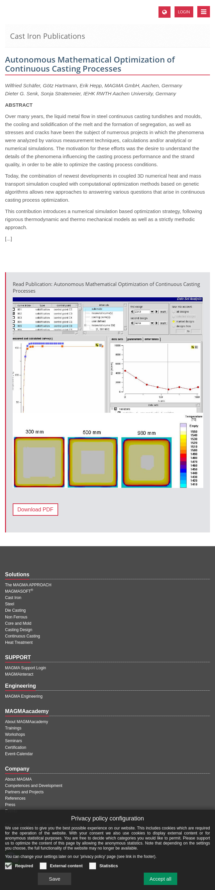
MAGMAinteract (19, 674)
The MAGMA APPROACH (28, 585)
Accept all (160, 884)
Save (54, 884)
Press (10, 804)
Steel (9, 604)
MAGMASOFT (19, 591)
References (15, 798)
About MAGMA (18, 779)
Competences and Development (33, 785)
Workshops (15, 734)
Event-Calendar (19, 754)
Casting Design (18, 629)
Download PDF (35, 509)
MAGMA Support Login (25, 668)
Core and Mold (18, 623)
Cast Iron (13, 597)
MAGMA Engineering (23, 696)
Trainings (13, 728)
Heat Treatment (19, 642)
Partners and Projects (24, 792)
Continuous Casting (22, 636)
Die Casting (15, 610)
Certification (15, 747)
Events (11, 811)
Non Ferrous (16, 617)
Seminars (13, 740)
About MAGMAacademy (26, 721)
